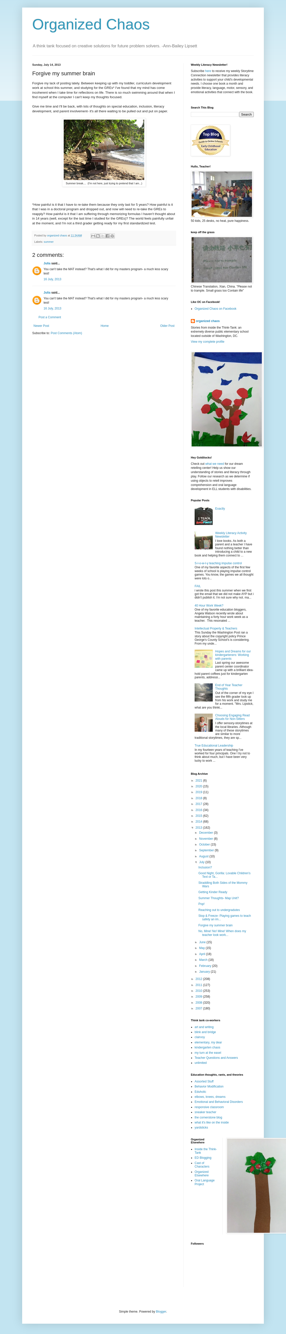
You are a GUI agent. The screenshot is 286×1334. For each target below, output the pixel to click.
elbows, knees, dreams (210, 1097)
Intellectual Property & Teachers (216, 628)
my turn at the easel (208, 1053)
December (206, 832)
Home (105, 326)
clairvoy (200, 1037)
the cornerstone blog (208, 1117)
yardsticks (201, 1127)
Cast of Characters (202, 1164)
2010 (199, 991)
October (205, 844)
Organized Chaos (91, 24)
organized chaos (208, 321)
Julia (47, 263)
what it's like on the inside (212, 1122)
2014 (199, 821)
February (205, 966)
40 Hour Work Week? (209, 605)
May (202, 948)
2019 (199, 792)
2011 (199, 985)
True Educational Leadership (214, 745)
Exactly (220, 508)
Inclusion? (205, 867)
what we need (214, 464)
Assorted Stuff (204, 1081)
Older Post (167, 326)
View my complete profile (207, 341)
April (202, 954)
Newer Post (41, 326)
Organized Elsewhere (202, 1173)
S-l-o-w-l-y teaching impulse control (218, 563)
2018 (199, 798)
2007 (199, 1008)
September (207, 850)
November (206, 838)
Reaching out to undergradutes (219, 910)
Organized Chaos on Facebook (215, 308)
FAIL (198, 586)
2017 (199, 804)
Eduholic (200, 1092)
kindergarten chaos (207, 1047)
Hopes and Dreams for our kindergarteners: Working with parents (233, 655)
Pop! (201, 904)
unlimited (201, 1063)
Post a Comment (50, 317)
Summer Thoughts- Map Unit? (218, 898)
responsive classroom (209, 1107)
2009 (199, 996)
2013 (199, 827)
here (208, 71)
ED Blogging (203, 1158)
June (202, 942)
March (203, 960)
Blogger (161, 1311)
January (205, 971)
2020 (199, 786)
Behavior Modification (209, 1086)
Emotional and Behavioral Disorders (219, 1102)
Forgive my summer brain (215, 925)
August (204, 856)
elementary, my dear (208, 1042)
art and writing (204, 1027)
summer (49, 241)
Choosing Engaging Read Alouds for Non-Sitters (232, 717)
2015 (199, 816)
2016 (199, 810)
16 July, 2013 (52, 279)
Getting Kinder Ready (212, 892)
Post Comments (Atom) (66, 333)
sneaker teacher (205, 1112)
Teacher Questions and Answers (216, 1058)
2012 (199, 979)
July (202, 862)
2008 (199, 1002)
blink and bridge (205, 1032)
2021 (199, 780)
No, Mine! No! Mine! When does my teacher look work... (222, 932)
